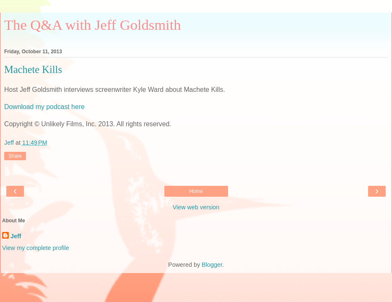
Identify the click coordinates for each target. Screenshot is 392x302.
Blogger (212, 264)
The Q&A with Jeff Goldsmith (92, 25)
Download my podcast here (44, 106)
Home (195, 191)
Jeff (15, 236)
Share (15, 156)
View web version (196, 207)
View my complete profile (35, 248)
